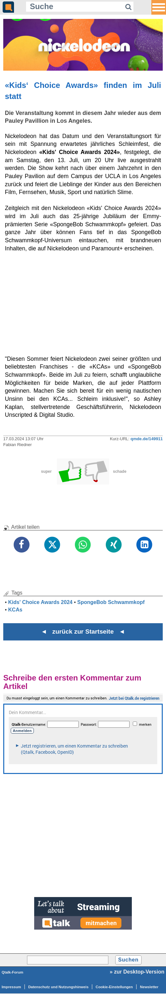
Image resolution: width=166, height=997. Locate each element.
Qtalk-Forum (12, 972)
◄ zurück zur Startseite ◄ (83, 631)
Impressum (11, 987)
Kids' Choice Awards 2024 (40, 602)
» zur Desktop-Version (137, 972)
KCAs (15, 609)
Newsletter (149, 987)
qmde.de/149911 (147, 438)
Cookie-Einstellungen (114, 987)
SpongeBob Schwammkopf (111, 602)
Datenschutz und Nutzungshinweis (58, 987)
